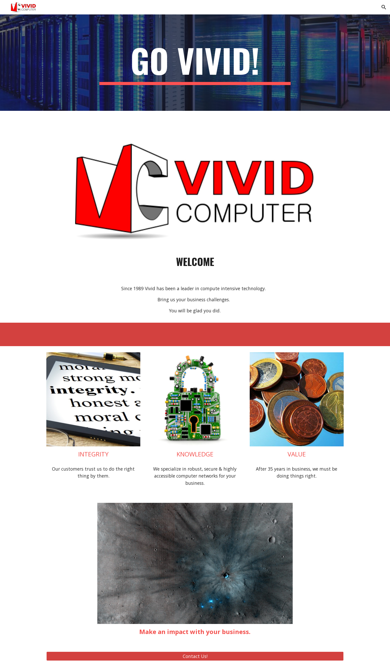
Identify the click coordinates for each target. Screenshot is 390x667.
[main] (195, 62)
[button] (384, 7)
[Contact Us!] (195, 656)
